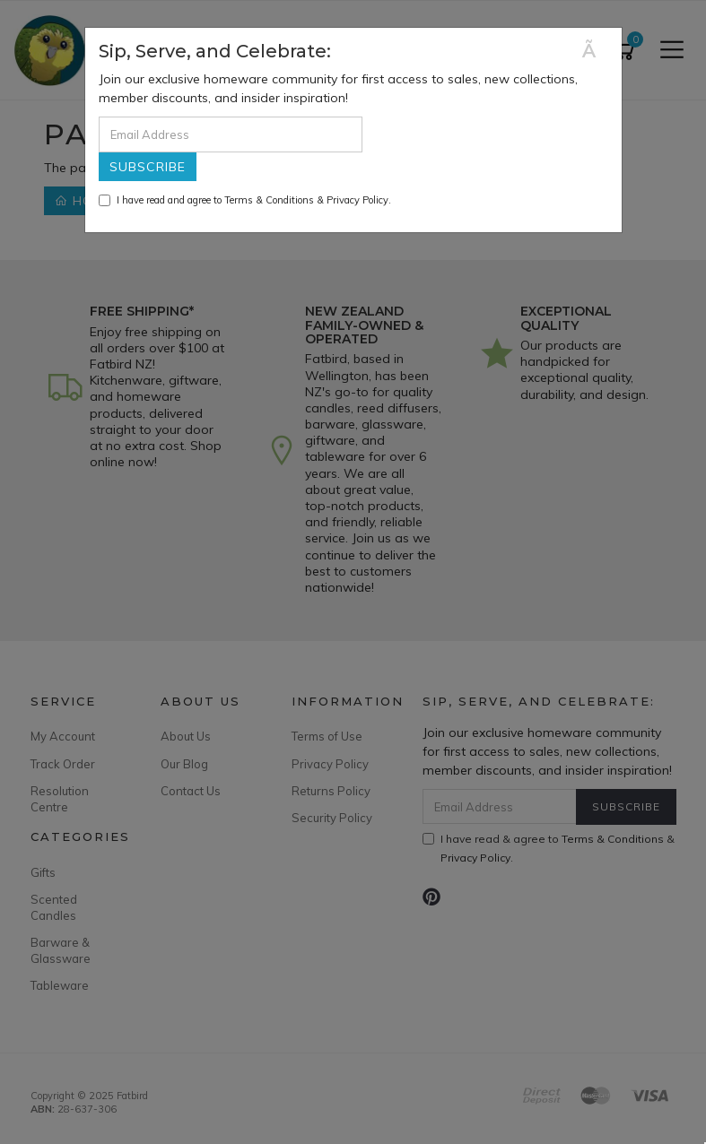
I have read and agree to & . (245, 200)
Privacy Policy (357, 200)
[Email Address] (230, 134)
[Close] (595, 50)
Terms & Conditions (269, 200)
